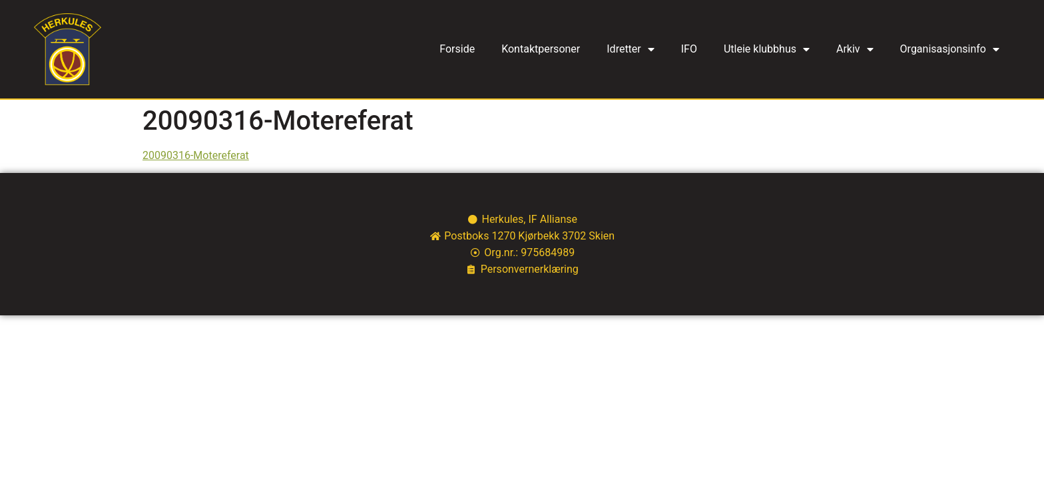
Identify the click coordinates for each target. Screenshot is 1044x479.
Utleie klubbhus (767, 49)
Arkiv (855, 49)
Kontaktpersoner (540, 49)
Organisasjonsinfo (949, 49)
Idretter (630, 49)
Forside (457, 49)
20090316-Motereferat (195, 155)
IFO (689, 49)
